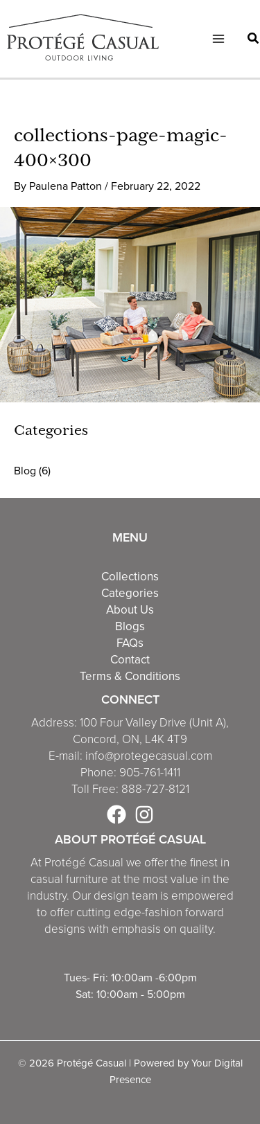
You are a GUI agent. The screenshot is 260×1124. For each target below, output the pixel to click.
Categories (130, 593)
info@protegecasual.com (148, 756)
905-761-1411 (149, 772)
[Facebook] (116, 814)
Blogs (130, 626)
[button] (254, 39)
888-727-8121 (155, 789)
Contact (130, 659)
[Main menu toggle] (218, 39)
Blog (25, 470)
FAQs (130, 642)
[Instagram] (144, 814)
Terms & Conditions (130, 676)
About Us (130, 609)
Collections (130, 576)
